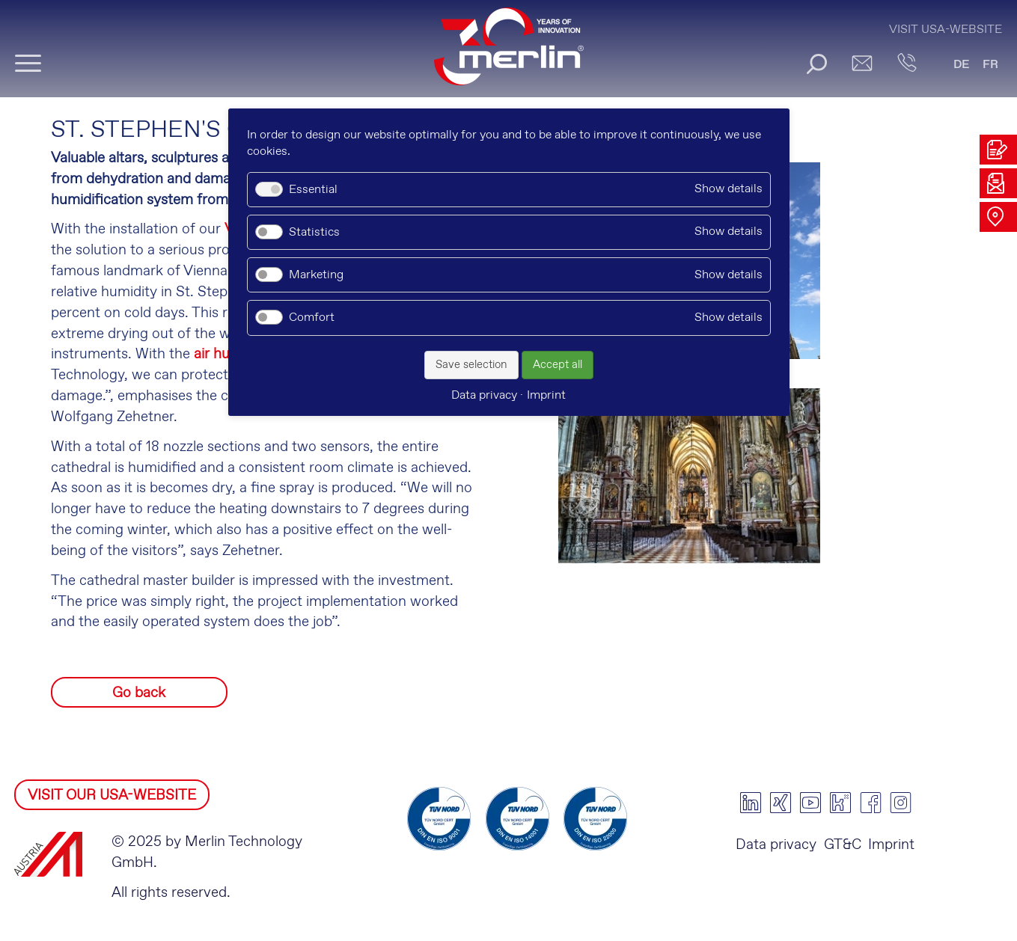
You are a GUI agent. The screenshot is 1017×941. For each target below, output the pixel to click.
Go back (138, 693)
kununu (840, 802)
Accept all (557, 365)
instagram (900, 802)
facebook (870, 802)
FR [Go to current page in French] (990, 65)
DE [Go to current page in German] (961, 65)
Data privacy (776, 845)
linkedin (751, 802)
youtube (810, 802)
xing (780, 802)
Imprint (891, 845)
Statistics (314, 232)
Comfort (312, 317)
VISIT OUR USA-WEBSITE (112, 795)
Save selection (471, 365)
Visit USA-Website (945, 29)
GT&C (842, 845)
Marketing (316, 275)
